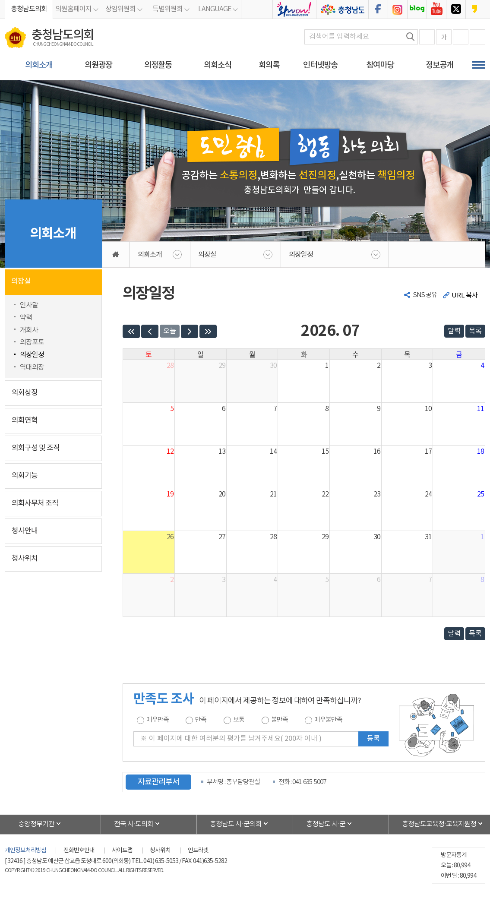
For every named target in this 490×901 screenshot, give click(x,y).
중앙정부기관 (36, 824)
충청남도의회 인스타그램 (397, 9)
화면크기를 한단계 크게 (427, 36)
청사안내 (25, 531)
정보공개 (439, 65)
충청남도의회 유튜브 (436, 9)
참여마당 (380, 65)
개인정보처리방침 (25, 850)
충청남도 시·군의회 (235, 824)
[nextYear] (208, 331)
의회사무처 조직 (35, 503)
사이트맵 (122, 850)
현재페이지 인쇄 (477, 36)
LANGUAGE (214, 9)
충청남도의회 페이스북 (378, 9)
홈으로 (116, 255)
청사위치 (25, 558)
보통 (238, 720)
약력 (26, 318)
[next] (189, 331)
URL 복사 (465, 295)
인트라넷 (198, 850)
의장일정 (32, 355)
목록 (475, 331)
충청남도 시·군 (325, 824)
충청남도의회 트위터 (455, 9)
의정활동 (158, 65)
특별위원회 (167, 9)
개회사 (29, 330)
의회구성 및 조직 (36, 448)
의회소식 (217, 65)
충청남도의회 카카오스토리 (475, 9)
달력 (454, 331)
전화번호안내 (79, 850)
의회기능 (25, 475)
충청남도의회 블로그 (417, 9)
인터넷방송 (320, 65)
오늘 (169, 331)
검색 (410, 36)
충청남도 (342, 9)
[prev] (149, 331)
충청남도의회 (29, 9)
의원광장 (98, 65)
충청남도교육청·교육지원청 (439, 824)
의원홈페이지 (73, 9)
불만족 (279, 720)
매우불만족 (328, 720)
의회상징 (25, 393)
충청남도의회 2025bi (294, 9)
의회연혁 (25, 420)
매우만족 (157, 720)
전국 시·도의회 (133, 824)
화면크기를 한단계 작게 (460, 36)
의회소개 (39, 65)
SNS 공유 (425, 295)
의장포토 (32, 342)
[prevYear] (131, 331)
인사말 (29, 305)
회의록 (269, 65)
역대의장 (32, 367)
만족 (200, 720)
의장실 (21, 281)
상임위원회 (120, 9)
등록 (373, 739)
